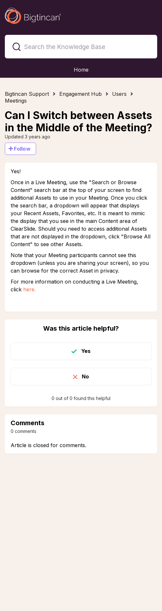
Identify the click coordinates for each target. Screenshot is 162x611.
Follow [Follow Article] (22, 148)
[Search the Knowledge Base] (81, 46)
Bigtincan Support (27, 94)
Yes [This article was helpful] (86, 351)
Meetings (16, 100)
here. (29, 289)
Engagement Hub (80, 94)
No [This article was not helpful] (85, 376)
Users (119, 94)
